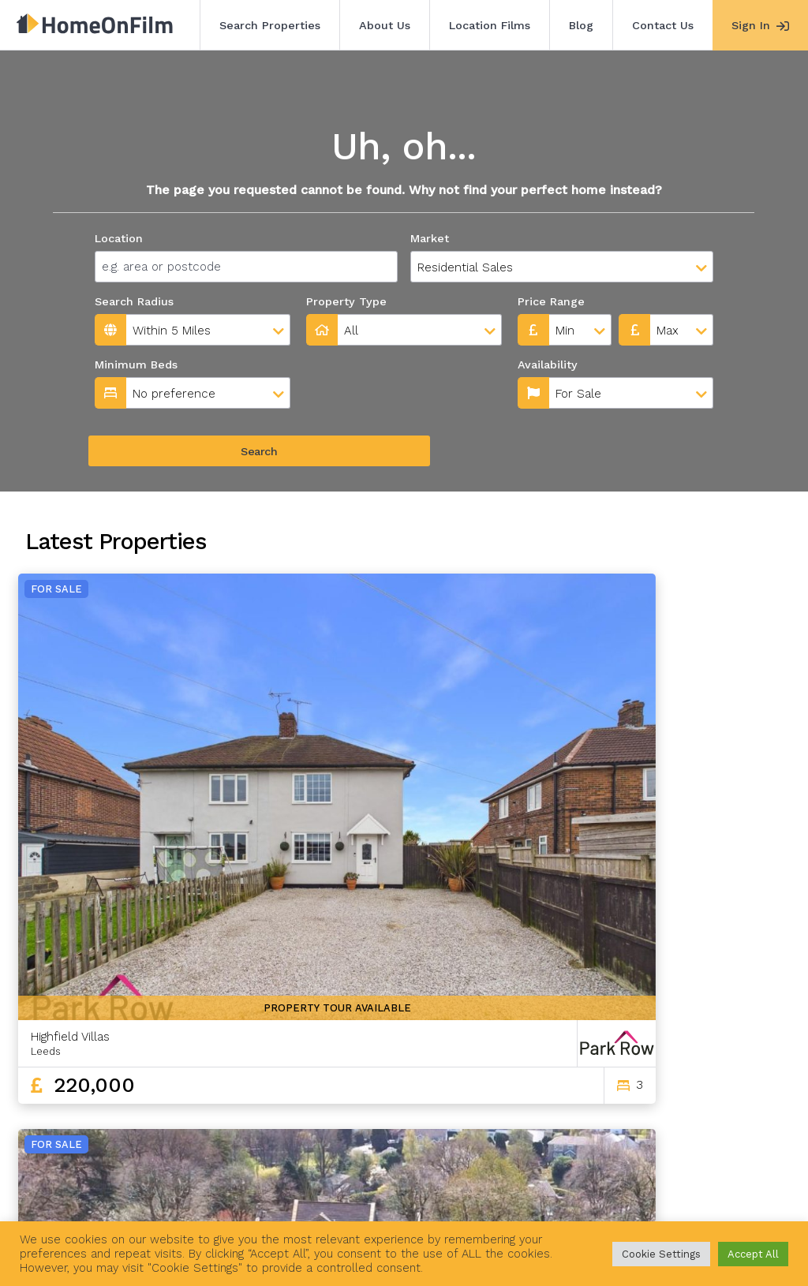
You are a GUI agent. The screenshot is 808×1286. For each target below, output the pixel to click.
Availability (339, 364)
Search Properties (269, 25)
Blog (581, 25)
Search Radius (134, 301)
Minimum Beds (136, 364)
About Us (384, 25)
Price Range (551, 301)
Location (119, 238)
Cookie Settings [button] (661, 1254)
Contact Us (663, 25)
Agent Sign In (477, 1197)
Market (429, 238)
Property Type (346, 301)
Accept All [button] (753, 1254)
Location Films (489, 25)
